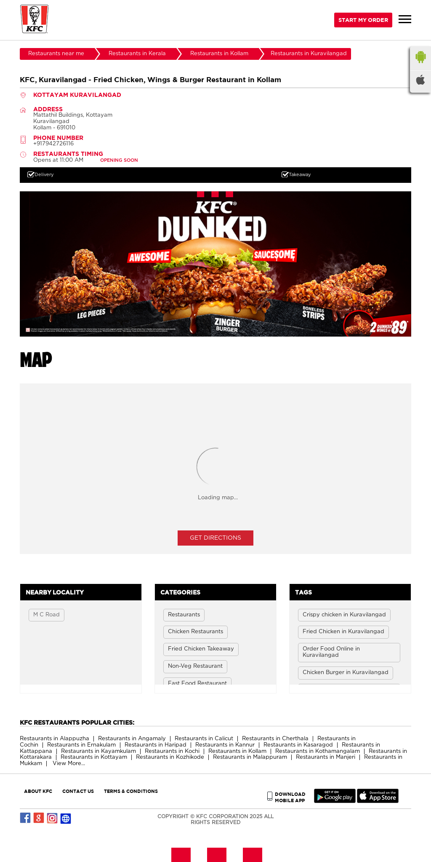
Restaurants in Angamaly (132, 739)
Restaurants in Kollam (237, 751)
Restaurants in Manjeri (325, 757)
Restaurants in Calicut (204, 739)
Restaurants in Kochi (172, 751)
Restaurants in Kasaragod (298, 745)
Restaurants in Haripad (155, 745)
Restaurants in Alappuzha (54, 739)
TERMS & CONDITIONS (131, 791)
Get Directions (215, 538)
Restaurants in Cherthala (275, 739)
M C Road (46, 615)
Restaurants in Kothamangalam (317, 751)
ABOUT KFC (38, 791)
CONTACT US (78, 791)
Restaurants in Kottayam (94, 757)
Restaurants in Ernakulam (81, 745)
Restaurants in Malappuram (250, 757)
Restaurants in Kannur (225, 745)
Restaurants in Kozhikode (170, 757)
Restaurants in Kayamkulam (98, 751)
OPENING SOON (119, 160)
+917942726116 (53, 144)
